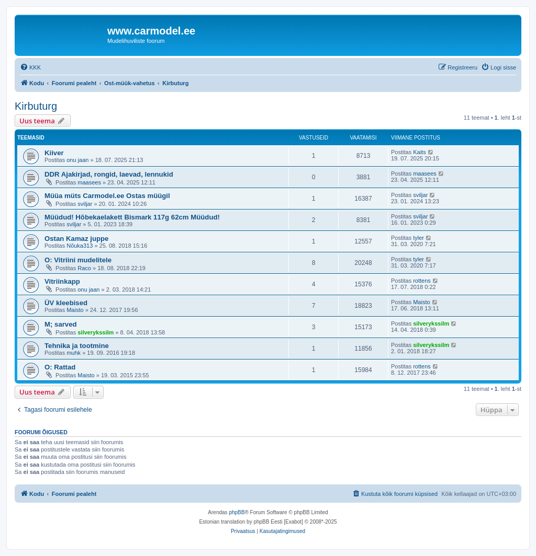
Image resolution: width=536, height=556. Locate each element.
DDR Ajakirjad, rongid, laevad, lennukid (108, 174)
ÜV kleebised (65, 303)
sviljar (84, 204)
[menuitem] (30, 67)
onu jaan (77, 160)
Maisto (74, 310)
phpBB (236, 512)
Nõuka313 (79, 245)
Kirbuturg (36, 106)
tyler (418, 238)
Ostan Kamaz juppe (76, 238)
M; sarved (60, 324)
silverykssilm (95, 332)
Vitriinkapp (62, 281)
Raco (84, 268)
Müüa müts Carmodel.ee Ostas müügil (107, 196)
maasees (89, 182)
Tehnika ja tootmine (76, 346)
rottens (422, 280)
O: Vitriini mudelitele (77, 260)
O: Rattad (59, 367)
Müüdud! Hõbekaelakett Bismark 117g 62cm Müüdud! (132, 217)
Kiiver (54, 153)
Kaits (419, 152)
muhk (73, 353)
